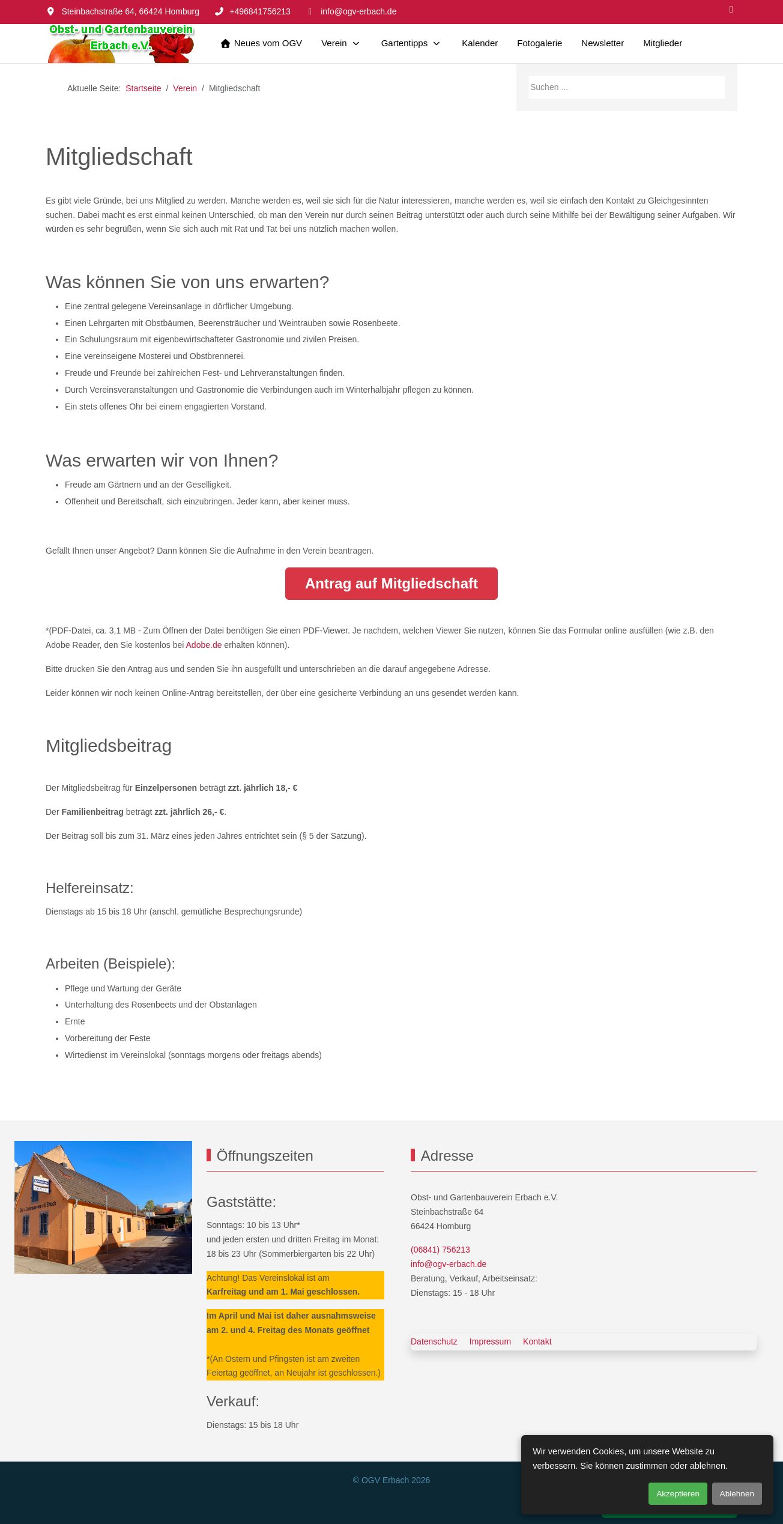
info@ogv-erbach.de (358, 11)
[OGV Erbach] (121, 43)
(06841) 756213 (440, 1249)
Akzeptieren (678, 1493)
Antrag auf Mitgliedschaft (391, 583)
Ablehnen (737, 1493)
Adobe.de (205, 645)
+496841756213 (260, 11)
